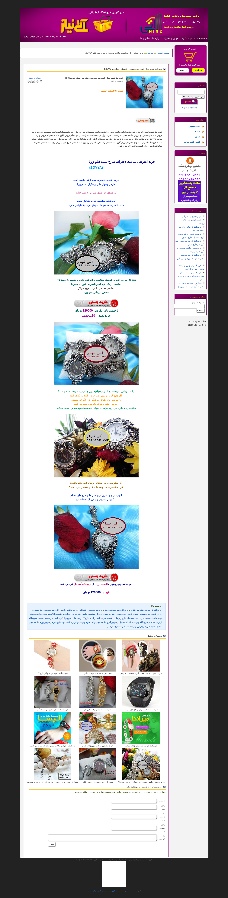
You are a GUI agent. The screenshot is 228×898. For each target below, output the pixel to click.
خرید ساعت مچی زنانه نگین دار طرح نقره (85, 610)
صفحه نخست (200, 38)
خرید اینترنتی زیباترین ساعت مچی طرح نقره (70, 622)
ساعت (150, 53)
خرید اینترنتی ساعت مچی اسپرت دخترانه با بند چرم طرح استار (191, 276)
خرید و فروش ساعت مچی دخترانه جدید (121, 614)
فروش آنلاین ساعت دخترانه (49, 614)
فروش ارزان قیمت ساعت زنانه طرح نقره (128, 626)
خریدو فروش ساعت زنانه (151, 614)
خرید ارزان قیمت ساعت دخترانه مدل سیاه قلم (82, 614)
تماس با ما (145, 38)
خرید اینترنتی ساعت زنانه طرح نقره (146, 610)
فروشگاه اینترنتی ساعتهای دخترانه (132, 622)
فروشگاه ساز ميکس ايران (104, 891)
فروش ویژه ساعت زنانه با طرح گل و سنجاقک (92, 618)
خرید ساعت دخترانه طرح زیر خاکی (129, 618)
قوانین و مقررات (170, 38)
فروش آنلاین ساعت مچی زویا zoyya (49, 610)
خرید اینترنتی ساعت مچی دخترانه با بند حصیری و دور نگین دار (190, 258)
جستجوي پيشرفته (189, 107)
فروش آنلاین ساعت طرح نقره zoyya (54, 618)
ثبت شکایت (186, 38)
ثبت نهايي (182, 70)
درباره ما (156, 38)
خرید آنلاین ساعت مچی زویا (116, 610)
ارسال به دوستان (34, 78)
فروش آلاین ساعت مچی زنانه (104, 622)
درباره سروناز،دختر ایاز (191, 216)
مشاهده (198, 70)
